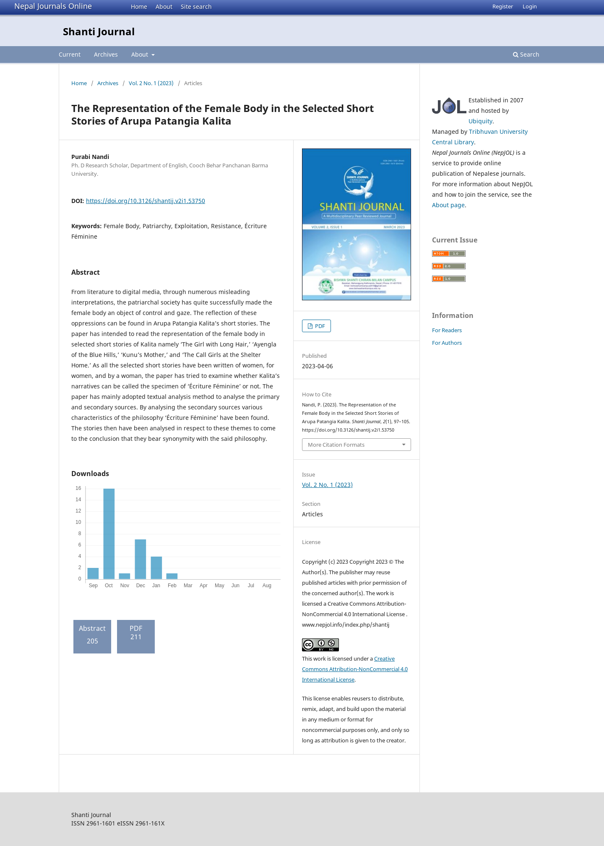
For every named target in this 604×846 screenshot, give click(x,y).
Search (526, 54)
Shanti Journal (99, 31)
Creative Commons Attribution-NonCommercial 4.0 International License (355, 669)
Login (530, 6)
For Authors (447, 342)
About (164, 6)
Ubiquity (480, 121)
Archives (106, 54)
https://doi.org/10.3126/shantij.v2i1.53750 (145, 201)
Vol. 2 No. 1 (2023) (151, 83)
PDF (319, 326)
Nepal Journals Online (53, 6)
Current (70, 54)
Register (502, 6)
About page (448, 205)
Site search (196, 6)
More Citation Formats (336, 444)
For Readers (447, 330)
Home (139, 6)
